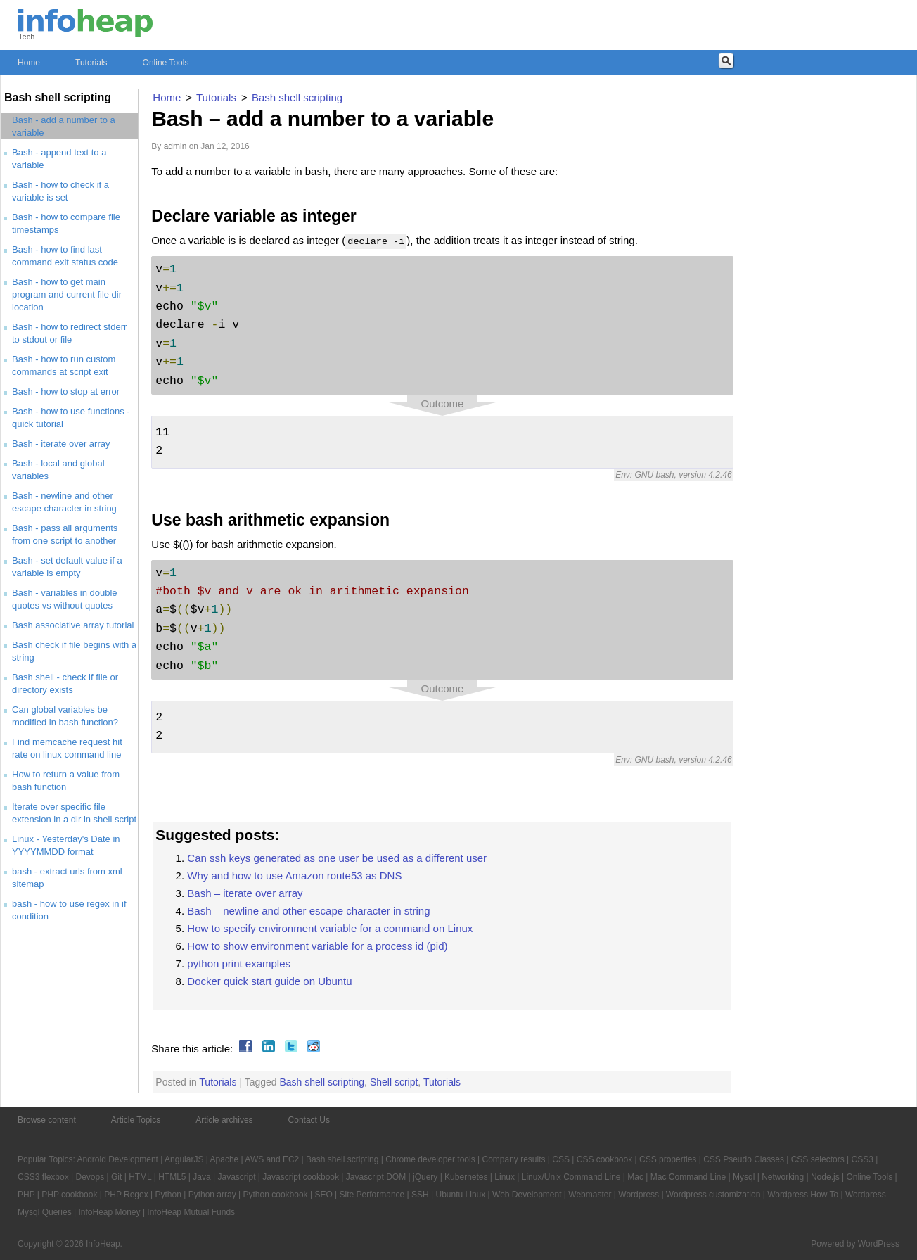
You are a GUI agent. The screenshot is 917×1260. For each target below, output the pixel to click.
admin (175, 146)
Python (168, 1194)
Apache (224, 1159)
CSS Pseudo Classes (743, 1159)
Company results (513, 1159)
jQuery (425, 1177)
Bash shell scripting (321, 1082)
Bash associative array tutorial (73, 625)
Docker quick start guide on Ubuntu (269, 981)
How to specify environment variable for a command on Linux (330, 928)
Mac (635, 1177)
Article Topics (135, 1120)
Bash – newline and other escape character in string (308, 911)
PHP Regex (126, 1194)
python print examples (238, 963)
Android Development (117, 1159)
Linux (504, 1177)
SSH (420, 1194)
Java (201, 1177)
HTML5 (172, 1177)
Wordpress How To (802, 1194)
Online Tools (166, 63)
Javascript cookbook (300, 1177)
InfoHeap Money (109, 1212)
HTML (140, 1177)
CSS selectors (818, 1159)
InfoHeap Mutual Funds (191, 1212)
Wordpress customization (713, 1194)
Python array (212, 1194)
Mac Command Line (688, 1177)
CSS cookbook (604, 1159)
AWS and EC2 (272, 1159)
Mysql (744, 1177)
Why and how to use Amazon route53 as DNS (294, 876)
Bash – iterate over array (244, 893)
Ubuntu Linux (461, 1194)
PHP (26, 1194)
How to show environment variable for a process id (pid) (317, 946)
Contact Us (309, 1120)
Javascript (236, 1177)
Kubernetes (465, 1177)
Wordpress (638, 1194)
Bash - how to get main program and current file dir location (67, 294)
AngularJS (184, 1159)
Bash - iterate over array (61, 443)
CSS (561, 1159)
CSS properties (667, 1159)
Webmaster (589, 1194)
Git (116, 1177)
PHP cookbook (69, 1194)
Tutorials (91, 63)
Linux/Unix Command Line (571, 1177)
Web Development (527, 1194)
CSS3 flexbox (43, 1177)
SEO (323, 1194)
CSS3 (862, 1159)
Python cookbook (275, 1194)
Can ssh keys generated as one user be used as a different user (337, 858)
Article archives (223, 1120)
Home (29, 63)
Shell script (394, 1082)
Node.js (825, 1177)
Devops (90, 1177)
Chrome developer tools (430, 1159)
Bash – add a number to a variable (322, 118)
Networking (783, 1177)
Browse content (47, 1120)
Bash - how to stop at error (66, 391)
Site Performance (372, 1194)
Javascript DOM (376, 1177)
